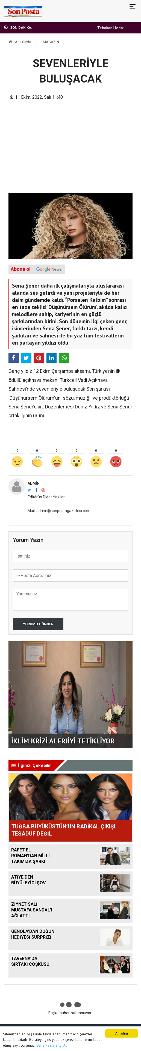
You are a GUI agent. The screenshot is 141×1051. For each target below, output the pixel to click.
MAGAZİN (51, 42)
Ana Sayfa (20, 42)
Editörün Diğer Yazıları (47, 497)
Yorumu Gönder (38, 624)
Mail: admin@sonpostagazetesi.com (59, 511)
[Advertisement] (71, 151)
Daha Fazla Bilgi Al (51, 1045)
